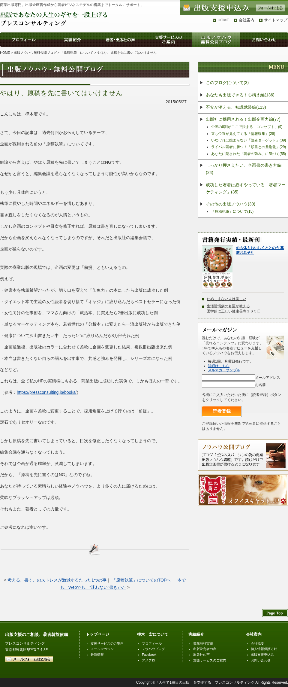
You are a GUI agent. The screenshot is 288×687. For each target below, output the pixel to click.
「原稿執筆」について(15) (232, 211)
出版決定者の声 (204, 649)
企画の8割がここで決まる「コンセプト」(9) (246, 127)
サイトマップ (275, 20)
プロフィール (152, 643)
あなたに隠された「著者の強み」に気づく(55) (248, 154)
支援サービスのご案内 (107, 643)
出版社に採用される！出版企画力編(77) (243, 119)
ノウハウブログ (153, 649)
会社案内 (246, 20)
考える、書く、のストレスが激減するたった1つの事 (57, 580)
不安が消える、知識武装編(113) (236, 107)
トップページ (97, 634)
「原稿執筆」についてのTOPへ (141, 580)
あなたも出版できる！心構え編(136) (240, 95)
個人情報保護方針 (264, 649)
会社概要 (257, 643)
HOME (223, 20)
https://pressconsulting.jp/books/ (46, 392)
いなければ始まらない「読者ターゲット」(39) (248, 140)
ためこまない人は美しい (226, 299)
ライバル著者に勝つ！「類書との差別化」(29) (248, 147)
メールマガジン (102, 649)
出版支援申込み (262, 654)
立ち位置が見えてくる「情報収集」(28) (243, 134)
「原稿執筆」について (76, 52)
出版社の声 (201, 654)
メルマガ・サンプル (224, 370)
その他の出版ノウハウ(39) (230, 204)
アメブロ (148, 660)
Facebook (149, 654)
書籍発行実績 (203, 643)
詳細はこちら (219, 366)
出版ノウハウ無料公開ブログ (35, 52)
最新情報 (97, 654)
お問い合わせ (261, 660)
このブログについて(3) (227, 82)
